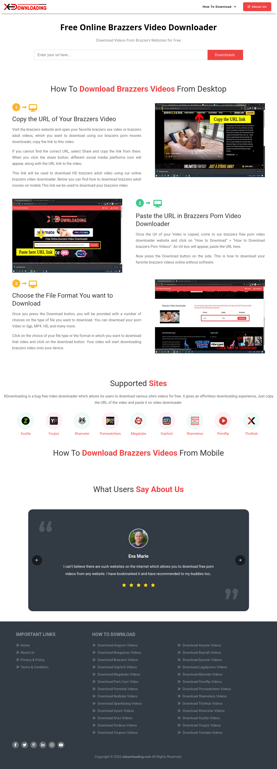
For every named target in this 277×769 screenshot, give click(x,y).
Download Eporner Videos (199, 660)
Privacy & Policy (30, 660)
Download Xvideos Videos (114, 725)
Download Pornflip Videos (199, 682)
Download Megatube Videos (116, 674)
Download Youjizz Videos (199, 725)
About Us (257, 6)
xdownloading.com (136, 757)
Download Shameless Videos (202, 696)
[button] (37, 560)
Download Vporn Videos (113, 711)
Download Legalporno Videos (202, 667)
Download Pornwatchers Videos (204, 689)
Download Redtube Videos (114, 696)
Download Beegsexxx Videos (116, 653)
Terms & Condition (32, 667)
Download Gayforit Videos (114, 667)
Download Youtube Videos (200, 733)
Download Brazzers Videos (115, 660)
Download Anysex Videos (199, 645)
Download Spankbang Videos (117, 703)
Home (23, 645)
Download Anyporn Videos (114, 645)
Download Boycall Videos (199, 653)
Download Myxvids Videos (200, 674)
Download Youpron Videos (114, 733)
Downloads (225, 55)
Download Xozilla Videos (198, 718)
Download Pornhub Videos (115, 689)
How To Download (219, 6)
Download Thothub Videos (200, 703)
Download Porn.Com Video (115, 682)
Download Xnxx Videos (112, 718)
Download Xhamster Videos (201, 711)
